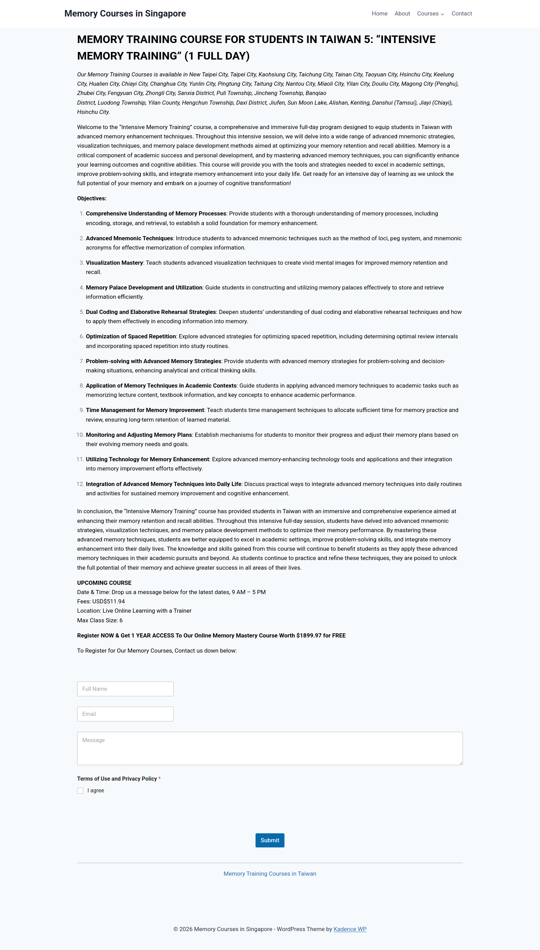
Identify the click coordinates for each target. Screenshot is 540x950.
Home (380, 13)
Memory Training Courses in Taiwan (270, 873)
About (402, 13)
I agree (95, 790)
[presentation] (129, 829)
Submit (270, 840)
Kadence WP (350, 929)
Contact (461, 13)
